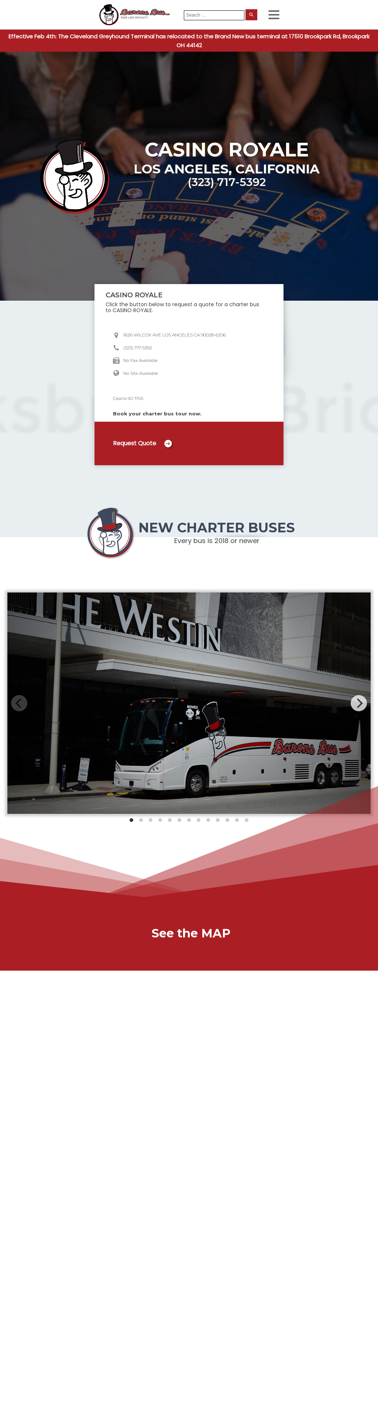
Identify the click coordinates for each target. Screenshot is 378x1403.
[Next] (359, 703)
